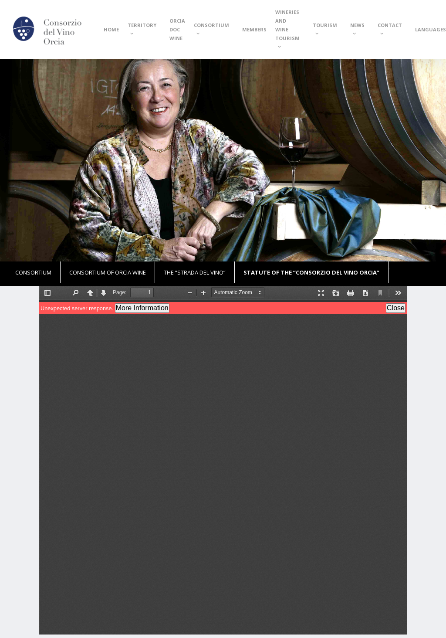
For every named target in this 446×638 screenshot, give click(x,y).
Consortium (33, 272)
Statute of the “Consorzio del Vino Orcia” (311, 272)
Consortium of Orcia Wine (107, 272)
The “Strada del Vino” (195, 272)
